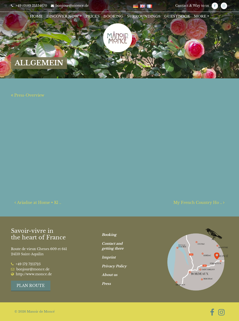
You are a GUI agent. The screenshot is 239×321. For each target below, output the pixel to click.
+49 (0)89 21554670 (29, 6)
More (200, 16)
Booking (113, 16)
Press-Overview (27, 95)
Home (36, 16)
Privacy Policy (114, 266)
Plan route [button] (31, 285)
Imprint (109, 257)
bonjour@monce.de (70, 6)
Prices (92, 16)
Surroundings (144, 16)
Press (106, 284)
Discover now (62, 16)
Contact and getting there (112, 246)
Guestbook (177, 16)
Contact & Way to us (192, 6)
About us (109, 275)
